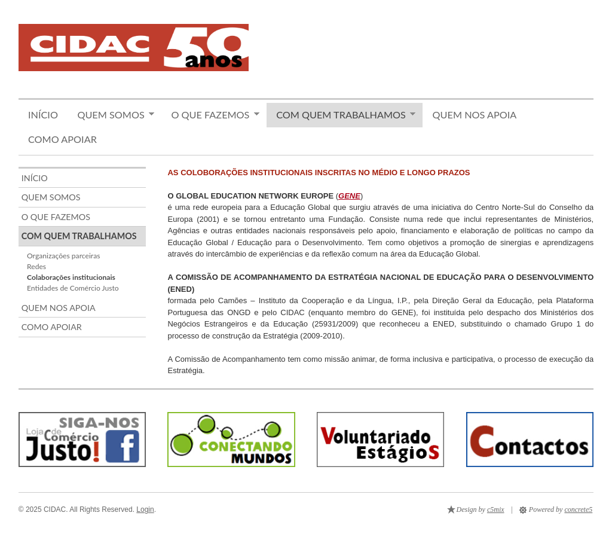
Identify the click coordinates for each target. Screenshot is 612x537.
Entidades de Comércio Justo (73, 287)
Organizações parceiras (63, 255)
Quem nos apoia (475, 114)
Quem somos (111, 115)
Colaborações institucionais (71, 277)
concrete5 (578, 509)
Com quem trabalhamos (341, 115)
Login (145, 509)
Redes (36, 266)
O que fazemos (210, 115)
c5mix (495, 509)
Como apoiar (62, 139)
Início (43, 114)
